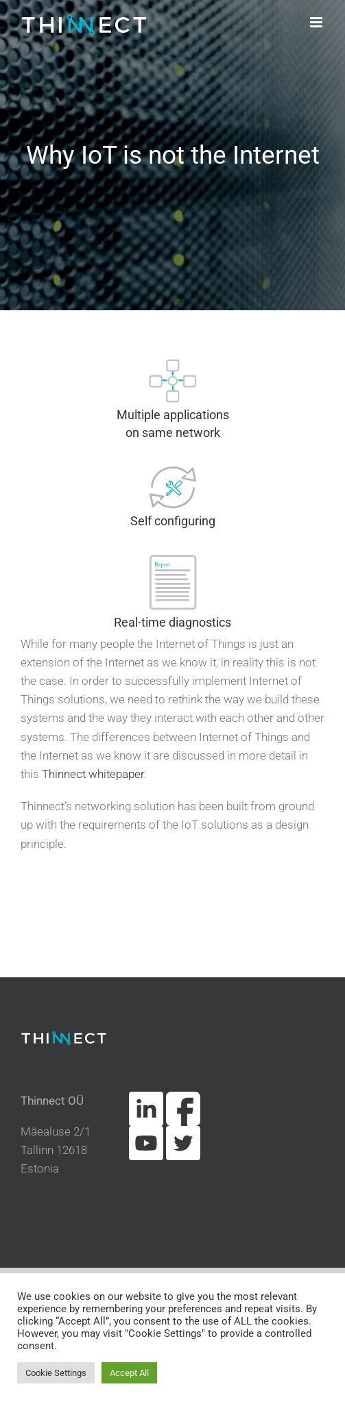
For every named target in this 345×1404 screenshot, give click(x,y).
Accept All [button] (129, 1373)
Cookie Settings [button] (55, 1373)
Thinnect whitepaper (93, 774)
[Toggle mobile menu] (317, 22)
